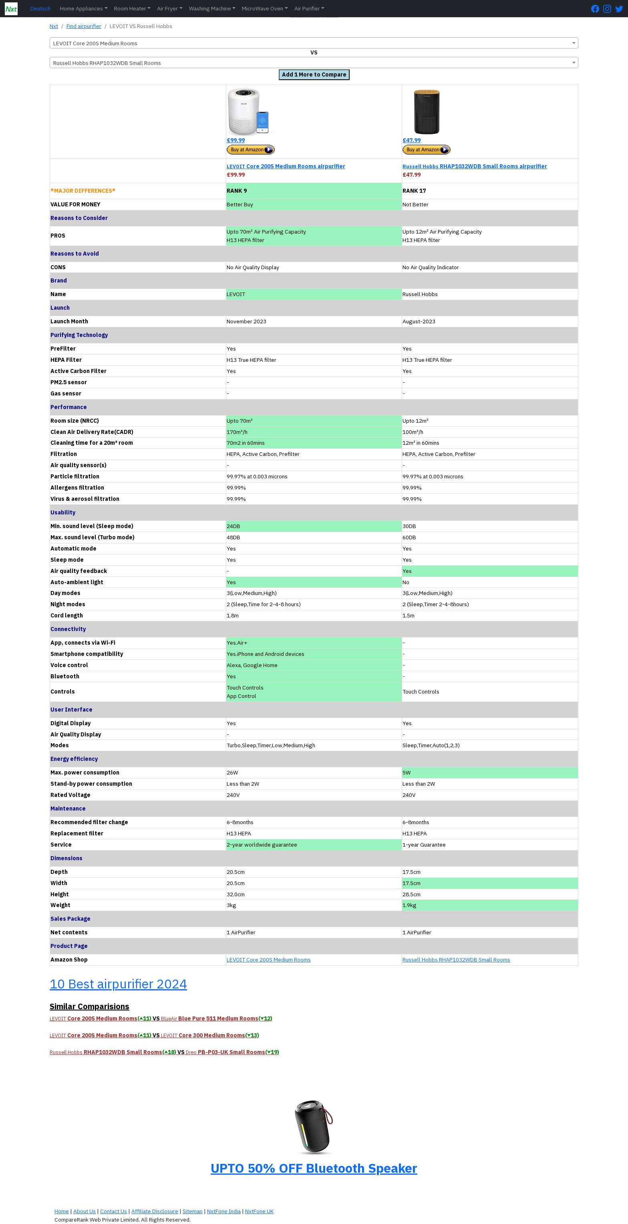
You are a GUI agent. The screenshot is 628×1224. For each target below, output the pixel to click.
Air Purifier (307, 8)
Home (61, 1211)
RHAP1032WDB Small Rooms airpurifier (475, 166)
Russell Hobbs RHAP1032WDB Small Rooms (456, 959)
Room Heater (130, 8)
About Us (84, 1211)
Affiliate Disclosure (154, 1211)
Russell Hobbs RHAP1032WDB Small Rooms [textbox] (107, 63)
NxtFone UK (259, 1211)
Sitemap (193, 1211)
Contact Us (113, 1211)
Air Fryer (167, 8)
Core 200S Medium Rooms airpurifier (286, 166)
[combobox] (314, 42)
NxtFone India (224, 1211)
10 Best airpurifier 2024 (118, 983)
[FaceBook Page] (597, 8)
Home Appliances (81, 8)
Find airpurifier (83, 26)
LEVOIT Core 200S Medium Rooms (269, 959)
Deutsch (40, 8)
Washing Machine (210, 8)
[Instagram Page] (609, 8)
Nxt (54, 26)
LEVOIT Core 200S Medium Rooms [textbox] (95, 43)
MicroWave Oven (262, 8)
